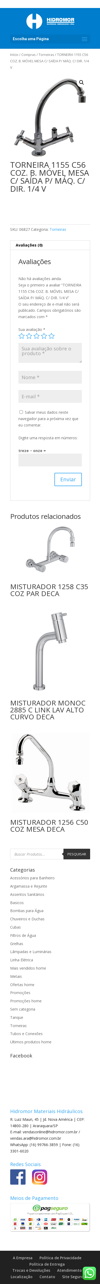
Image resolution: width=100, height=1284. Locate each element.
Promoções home (26, 1000)
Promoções (20, 992)
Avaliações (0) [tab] (29, 245)
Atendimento (69, 1270)
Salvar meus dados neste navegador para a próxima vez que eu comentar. (48, 419)
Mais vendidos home (28, 968)
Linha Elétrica (21, 959)
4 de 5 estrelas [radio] (44, 336)
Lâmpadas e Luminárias (30, 951)
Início (14, 54)
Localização (22, 1276)
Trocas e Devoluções (31, 1270)
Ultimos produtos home (30, 1041)
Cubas (15, 927)
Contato (47, 1276)
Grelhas (16, 943)
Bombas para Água (26, 910)
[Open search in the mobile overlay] (50, 854)
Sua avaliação (31, 329)
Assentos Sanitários (27, 894)
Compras (28, 54)
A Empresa (23, 1257)
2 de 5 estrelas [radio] (29, 336)
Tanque (16, 1017)
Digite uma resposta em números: (48, 437)
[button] (81, 82)
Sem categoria (22, 1009)
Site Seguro (72, 1276)
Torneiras (46, 54)
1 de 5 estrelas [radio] (21, 336)
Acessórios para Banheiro (32, 877)
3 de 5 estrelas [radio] (36, 336)
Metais (16, 976)
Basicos (17, 902)
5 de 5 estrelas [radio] (51, 336)
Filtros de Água (23, 935)
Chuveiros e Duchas (27, 918)
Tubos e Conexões (26, 1033)
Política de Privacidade (60, 1257)
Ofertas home (22, 984)
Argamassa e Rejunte (28, 886)
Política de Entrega (47, 1264)
